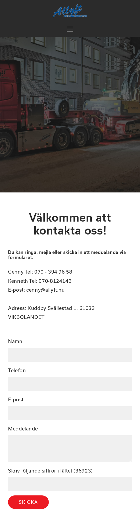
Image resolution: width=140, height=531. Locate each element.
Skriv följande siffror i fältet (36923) (50, 471)
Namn (15, 341)
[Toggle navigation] (70, 29)
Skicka (28, 502)
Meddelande (23, 429)
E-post (16, 399)
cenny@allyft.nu (45, 290)
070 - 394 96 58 (53, 272)
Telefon (17, 370)
